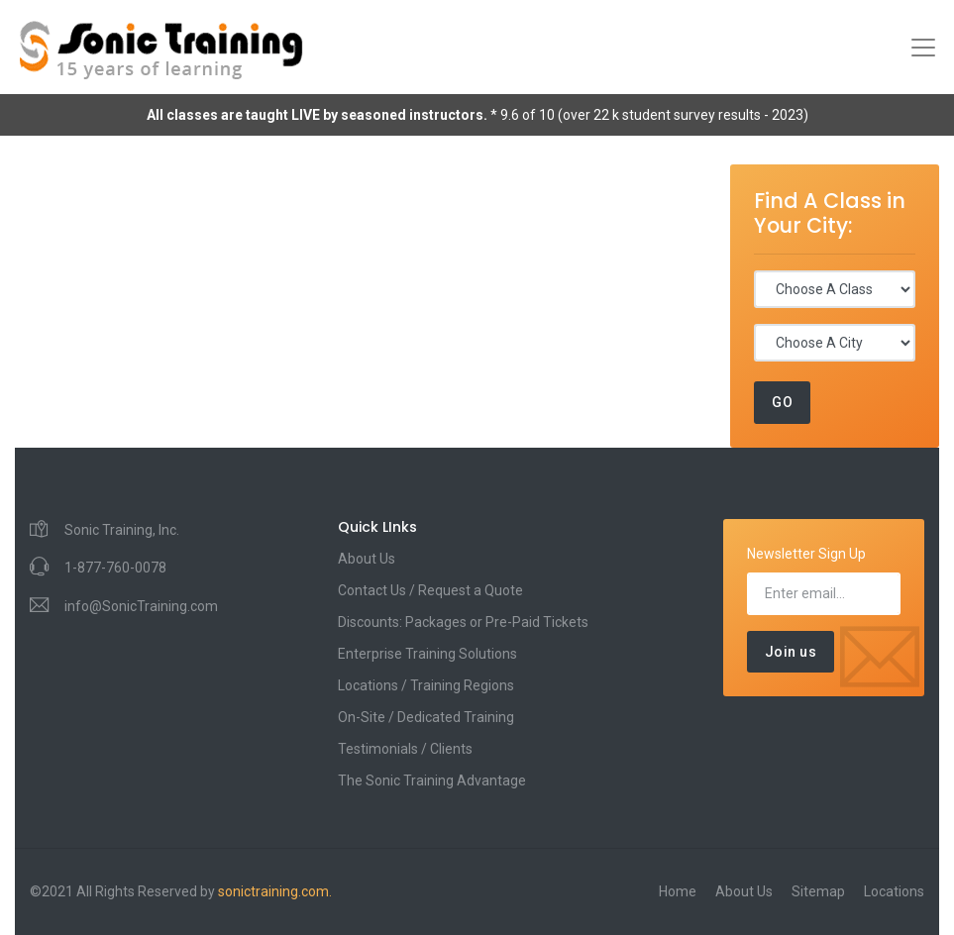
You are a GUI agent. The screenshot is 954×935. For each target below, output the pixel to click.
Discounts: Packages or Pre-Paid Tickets (463, 622)
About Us (366, 559)
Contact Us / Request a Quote (430, 590)
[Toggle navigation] (923, 47)
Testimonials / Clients (405, 749)
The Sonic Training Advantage (432, 780)
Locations (894, 891)
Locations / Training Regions (426, 685)
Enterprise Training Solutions (427, 654)
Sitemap (818, 891)
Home (677, 891)
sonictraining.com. (275, 891)
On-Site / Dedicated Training (426, 717)
